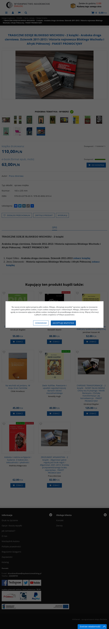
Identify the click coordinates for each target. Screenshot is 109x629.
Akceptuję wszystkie (63, 323)
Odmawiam (41, 323)
